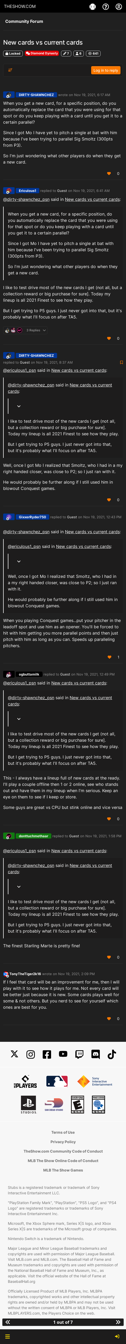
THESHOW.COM (20, 6)
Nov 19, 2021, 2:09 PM (76, 974)
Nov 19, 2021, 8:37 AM (54, 362)
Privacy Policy (63, 1141)
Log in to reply (106, 70)
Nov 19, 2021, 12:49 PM (95, 674)
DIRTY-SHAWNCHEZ (36, 95)
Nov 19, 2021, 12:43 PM (102, 517)
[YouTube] (63, 1054)
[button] (7, 1336)
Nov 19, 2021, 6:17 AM (92, 95)
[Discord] (95, 1054)
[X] (14, 1054)
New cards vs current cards (92, 199)
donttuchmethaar (33, 836)
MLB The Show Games (63, 1170)
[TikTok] (112, 1054)
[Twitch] (79, 1054)
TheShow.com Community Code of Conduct (63, 1151)
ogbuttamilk (29, 674)
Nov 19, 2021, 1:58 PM (103, 836)
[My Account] (119, 6)
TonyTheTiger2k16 (25, 974)
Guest (62, 191)
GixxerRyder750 (32, 517)
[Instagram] (30, 1054)
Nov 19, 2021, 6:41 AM (91, 191)
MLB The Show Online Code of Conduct (63, 1160)
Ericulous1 (27, 191)
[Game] (93, 6)
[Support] (106, 6)
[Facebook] (47, 1054)
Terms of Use (63, 1132)
